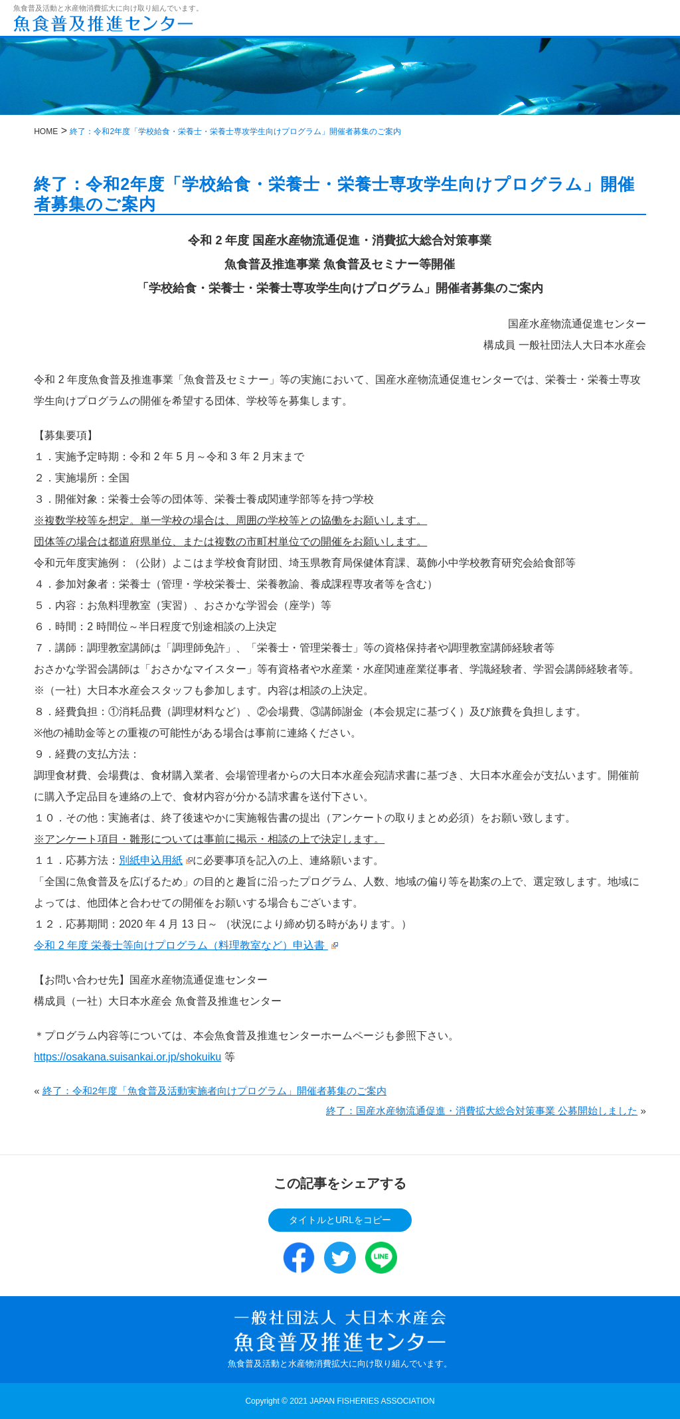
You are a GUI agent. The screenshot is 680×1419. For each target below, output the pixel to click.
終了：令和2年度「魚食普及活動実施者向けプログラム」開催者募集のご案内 (214, 1090)
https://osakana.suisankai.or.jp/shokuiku (127, 1056)
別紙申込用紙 (156, 860)
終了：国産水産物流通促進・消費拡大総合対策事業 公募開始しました (482, 1110)
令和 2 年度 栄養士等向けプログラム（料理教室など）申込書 (185, 945)
